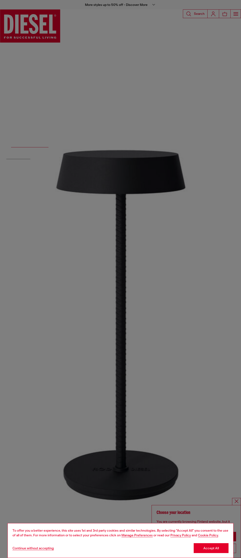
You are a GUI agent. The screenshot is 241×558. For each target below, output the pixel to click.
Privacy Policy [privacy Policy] (180, 535)
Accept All (211, 548)
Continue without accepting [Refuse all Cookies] (33, 548)
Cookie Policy (208, 535)
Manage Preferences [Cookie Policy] (137, 535)
